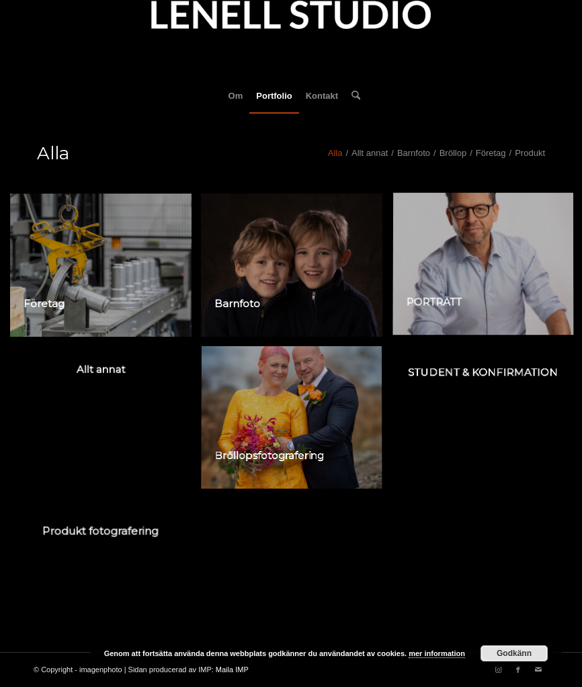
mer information (437, 653)
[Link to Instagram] (498, 669)
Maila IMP (232, 669)
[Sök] (352, 96)
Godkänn (514, 653)
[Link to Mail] (538, 669)
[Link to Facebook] (518, 669)
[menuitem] (236, 96)
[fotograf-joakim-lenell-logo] (291, 40)
